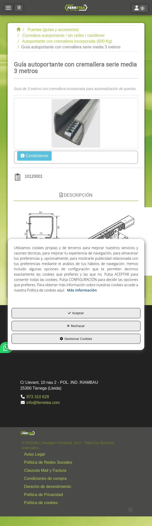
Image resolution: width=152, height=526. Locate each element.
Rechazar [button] (76, 326)
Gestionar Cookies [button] (76, 338)
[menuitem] (77, 454)
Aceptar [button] (76, 313)
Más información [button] (82, 290)
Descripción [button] (76, 195)
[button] (76, 8)
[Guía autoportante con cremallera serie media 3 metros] (76, 123)
